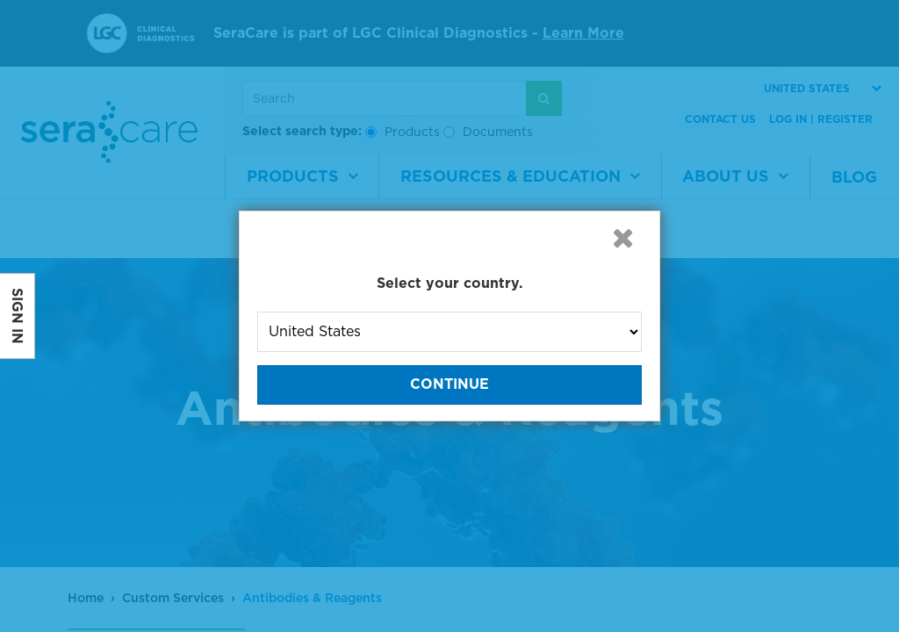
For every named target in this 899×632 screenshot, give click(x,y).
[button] (622, 238)
